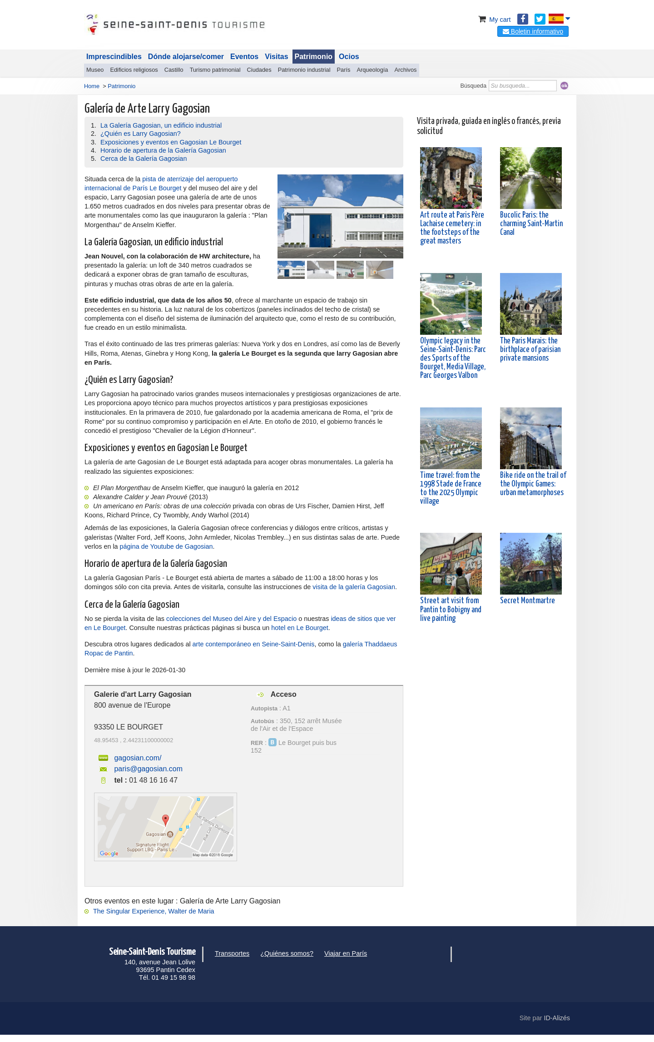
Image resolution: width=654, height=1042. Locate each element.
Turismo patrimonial (215, 69)
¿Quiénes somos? (286, 953)
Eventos (244, 56)
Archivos (405, 69)
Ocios (349, 56)
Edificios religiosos (134, 69)
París (344, 69)
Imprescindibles (114, 56)
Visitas (276, 56)
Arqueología (372, 69)
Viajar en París (345, 953)
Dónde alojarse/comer (186, 56)
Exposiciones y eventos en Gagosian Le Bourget (170, 142)
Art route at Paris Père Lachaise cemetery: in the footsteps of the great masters (452, 228)
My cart (493, 19)
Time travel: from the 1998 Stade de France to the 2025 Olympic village (450, 488)
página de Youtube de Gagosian (166, 546)
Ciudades (259, 69)
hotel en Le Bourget (299, 627)
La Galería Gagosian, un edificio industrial (161, 125)
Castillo (173, 69)
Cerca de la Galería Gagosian (143, 158)
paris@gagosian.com (148, 769)
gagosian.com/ (137, 758)
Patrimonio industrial (304, 69)
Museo (95, 69)
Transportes (232, 953)
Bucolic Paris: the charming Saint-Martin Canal (531, 224)
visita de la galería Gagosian (353, 586)
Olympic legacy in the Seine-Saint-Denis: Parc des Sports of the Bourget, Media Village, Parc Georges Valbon (453, 358)
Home (91, 86)
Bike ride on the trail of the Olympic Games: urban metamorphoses (533, 484)
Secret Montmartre (527, 601)
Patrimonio (314, 56)
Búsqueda (473, 85)
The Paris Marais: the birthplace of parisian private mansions (530, 349)
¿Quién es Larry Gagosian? (140, 133)
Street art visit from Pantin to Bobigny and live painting (450, 609)
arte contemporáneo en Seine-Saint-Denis (254, 644)
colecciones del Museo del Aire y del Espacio (231, 618)
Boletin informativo (533, 31)
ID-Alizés (557, 1018)
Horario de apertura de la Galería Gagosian (163, 150)
